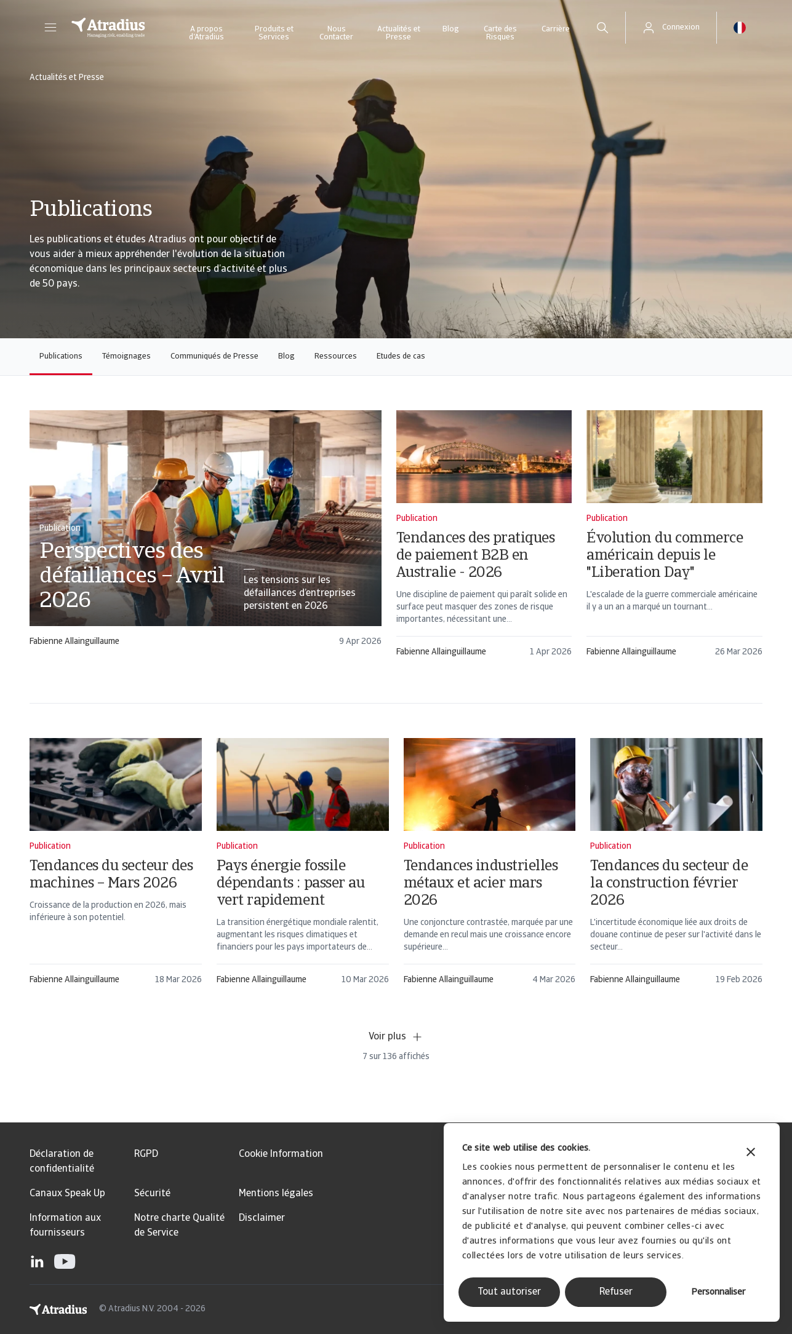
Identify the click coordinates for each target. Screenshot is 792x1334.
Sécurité (152, 1194)
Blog (450, 29)
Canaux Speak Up (67, 1194)
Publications (60, 356)
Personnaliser (718, 1292)
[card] (206, 534)
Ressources (335, 356)
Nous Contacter (336, 33)
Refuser (616, 1292)
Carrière (556, 29)
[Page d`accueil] (108, 27)
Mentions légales (276, 1194)
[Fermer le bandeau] (750, 1153)
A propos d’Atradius (206, 33)
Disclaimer (262, 1218)
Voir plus (396, 1037)
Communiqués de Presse (214, 356)
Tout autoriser (509, 1292)
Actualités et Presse (398, 33)
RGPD (146, 1154)
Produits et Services (274, 33)
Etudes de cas (401, 356)
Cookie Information (281, 1154)
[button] (50, 27)
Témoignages (126, 356)
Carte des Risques (500, 33)
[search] (602, 27)
